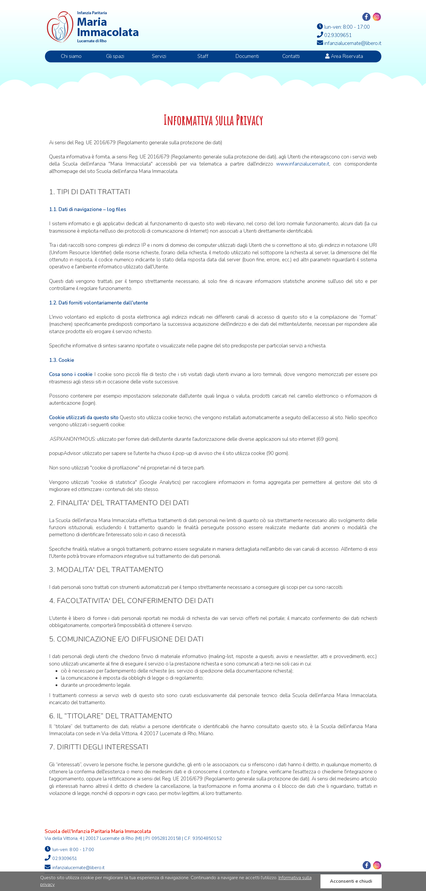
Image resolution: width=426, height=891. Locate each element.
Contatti (291, 56)
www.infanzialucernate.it (302, 164)
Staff (202, 56)
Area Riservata (344, 56)
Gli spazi (115, 56)
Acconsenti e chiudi (351, 881)
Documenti (247, 56)
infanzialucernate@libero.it (75, 867)
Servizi (159, 56)
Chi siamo (71, 56)
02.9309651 (61, 858)
